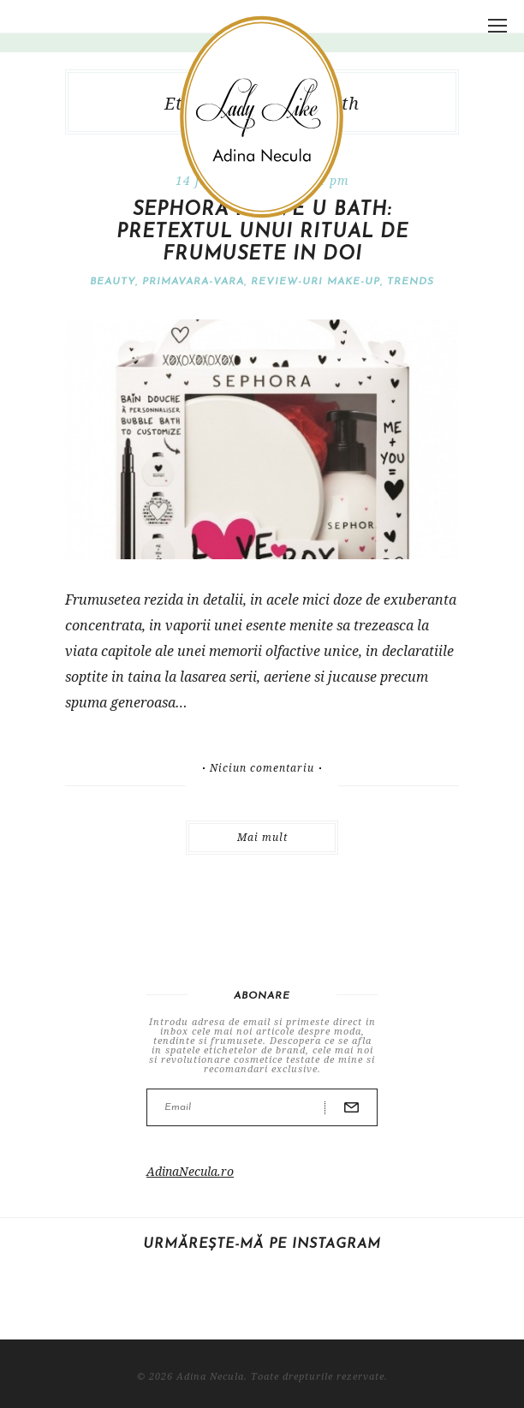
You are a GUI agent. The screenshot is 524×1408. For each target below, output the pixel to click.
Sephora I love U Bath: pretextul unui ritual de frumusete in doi (262, 232)
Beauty (112, 282)
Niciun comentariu (262, 768)
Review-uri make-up (315, 282)
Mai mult (262, 837)
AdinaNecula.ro (190, 1171)
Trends (410, 282)
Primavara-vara (193, 282)
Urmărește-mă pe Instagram (262, 1244)
